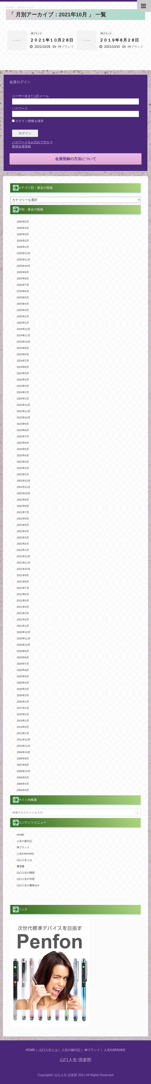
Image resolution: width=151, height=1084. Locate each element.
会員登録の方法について (75, 159)
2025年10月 (23, 265)
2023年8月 (23, 430)
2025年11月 (23, 259)
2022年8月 (23, 505)
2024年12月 (23, 329)
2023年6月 (23, 442)
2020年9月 (23, 651)
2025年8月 (23, 278)
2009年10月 (23, 752)
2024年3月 (23, 385)
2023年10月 (23, 417)
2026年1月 (23, 246)
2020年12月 (23, 632)
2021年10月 (23, 568)
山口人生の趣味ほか (28, 885)
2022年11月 (23, 487)
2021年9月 (23, 575)
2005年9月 (23, 790)
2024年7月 (23, 360)
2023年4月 (23, 455)
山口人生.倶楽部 (75, 1059)
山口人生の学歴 (26, 878)
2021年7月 (23, 587)
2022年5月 (23, 524)
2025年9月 (23, 272)
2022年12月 (23, 480)
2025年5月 (23, 297)
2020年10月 (23, 644)
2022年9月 (23, 499)
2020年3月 (23, 689)
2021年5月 (23, 600)
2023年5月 (23, 449)
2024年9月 (23, 348)
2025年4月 (23, 303)
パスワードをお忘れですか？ (32, 142)
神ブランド (66, 46)
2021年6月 (23, 594)
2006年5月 (23, 777)
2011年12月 (23, 739)
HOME (20, 834)
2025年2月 (23, 316)
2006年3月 (23, 783)
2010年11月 (23, 745)
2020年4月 (23, 682)
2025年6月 (23, 291)
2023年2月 (23, 468)
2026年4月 (23, 227)
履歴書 (20, 866)
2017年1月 (23, 707)
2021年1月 (23, 625)
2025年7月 (23, 284)
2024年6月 (23, 366)
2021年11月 (23, 562)
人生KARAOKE (25, 853)
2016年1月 (23, 714)
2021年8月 (23, 581)
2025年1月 (23, 322)
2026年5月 (23, 221)
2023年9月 (23, 423)
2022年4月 (23, 531)
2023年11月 (23, 411)
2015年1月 (23, 720)
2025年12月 (23, 253)
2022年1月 (23, 550)
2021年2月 (23, 619)
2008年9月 (23, 758)
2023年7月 (23, 436)
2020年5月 (23, 676)
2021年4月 (23, 606)
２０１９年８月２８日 (119, 40)
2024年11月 (23, 335)
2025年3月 (23, 310)
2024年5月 (23, 373)
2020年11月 (23, 638)
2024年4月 (23, 379)
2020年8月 (23, 657)
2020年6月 (23, 670)
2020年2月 (23, 695)
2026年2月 (23, 240)
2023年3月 (23, 461)
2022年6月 (23, 518)
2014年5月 (23, 726)
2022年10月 (23, 493)
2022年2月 (23, 543)
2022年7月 (23, 512)
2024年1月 (23, 398)
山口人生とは (24, 860)
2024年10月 (23, 341)
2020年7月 (23, 663)
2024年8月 (23, 354)
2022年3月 (23, 537)
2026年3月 (23, 234)
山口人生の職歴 (26, 872)
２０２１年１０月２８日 (51, 40)
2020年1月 (23, 701)
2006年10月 (23, 771)
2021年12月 (23, 556)
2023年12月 (23, 404)
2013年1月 (23, 733)
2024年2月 (23, 392)
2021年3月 (23, 613)
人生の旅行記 (24, 841)
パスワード (20, 108)
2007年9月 (23, 764)
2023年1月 (23, 474)
